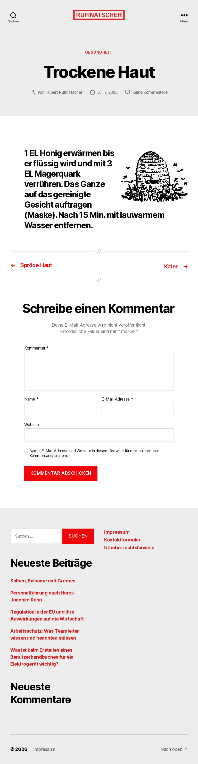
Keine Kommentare (151, 93)
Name (31, 399)
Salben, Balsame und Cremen (43, 581)
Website (31, 424)
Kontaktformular (122, 540)
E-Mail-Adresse (117, 399)
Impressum (117, 532)
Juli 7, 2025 (107, 93)
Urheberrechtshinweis (129, 547)
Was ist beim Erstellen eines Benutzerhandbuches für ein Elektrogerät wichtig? (41, 657)
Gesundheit (99, 52)
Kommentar (36, 348)
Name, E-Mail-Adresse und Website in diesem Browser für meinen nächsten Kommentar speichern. (94, 453)
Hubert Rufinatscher (63, 93)
